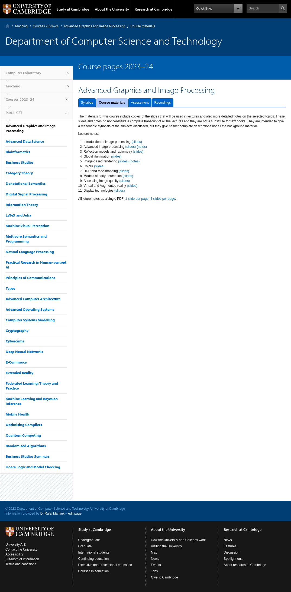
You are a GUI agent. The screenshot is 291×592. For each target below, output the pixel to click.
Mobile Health (17, 414)
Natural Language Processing (30, 251)
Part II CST (14, 112)
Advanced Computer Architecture (33, 298)
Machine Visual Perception (27, 225)
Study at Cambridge (73, 9)
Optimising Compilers (24, 424)
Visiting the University (166, 546)
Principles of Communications (30, 277)
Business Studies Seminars (28, 456)
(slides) (136, 142)
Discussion (232, 552)
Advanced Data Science (25, 141)
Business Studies (19, 162)
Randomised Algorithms (26, 445)
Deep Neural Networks (24, 351)
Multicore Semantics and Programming (26, 239)
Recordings (162, 102)
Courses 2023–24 (46, 26)
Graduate (85, 546)
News (155, 559)
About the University (112, 9)
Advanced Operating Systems (30, 309)
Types (10, 288)
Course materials (112, 102)
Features (230, 546)
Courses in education (93, 571)
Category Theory (19, 173)
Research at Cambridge (153, 9)
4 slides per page (162, 199)
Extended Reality (19, 372)
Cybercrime (15, 341)
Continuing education (93, 559)
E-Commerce (16, 362)
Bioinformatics (18, 151)
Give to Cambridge (164, 577)
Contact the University (21, 549)
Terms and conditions (20, 564)
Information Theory (22, 204)
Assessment (139, 102)
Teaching (21, 26)
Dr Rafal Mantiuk (52, 513)
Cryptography (17, 330)
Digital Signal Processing (26, 194)
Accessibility (14, 554)
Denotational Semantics (26, 183)
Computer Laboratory (7, 26)
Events (156, 565)
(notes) (142, 147)
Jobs (154, 571)
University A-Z (15, 545)
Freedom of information (22, 559)
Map (154, 552)
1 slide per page (136, 199)
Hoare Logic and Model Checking (33, 467)
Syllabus (87, 102)
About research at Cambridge (245, 565)
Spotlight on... (234, 559)
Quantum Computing (23, 435)
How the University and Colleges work (178, 540)
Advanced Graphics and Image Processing (94, 26)
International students (93, 552)
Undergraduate (89, 540)
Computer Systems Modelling (30, 320)
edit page (74, 513)
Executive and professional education (105, 565)
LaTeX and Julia (18, 215)
